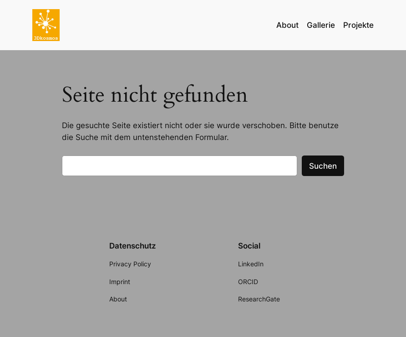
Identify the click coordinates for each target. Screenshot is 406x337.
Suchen (323, 166)
